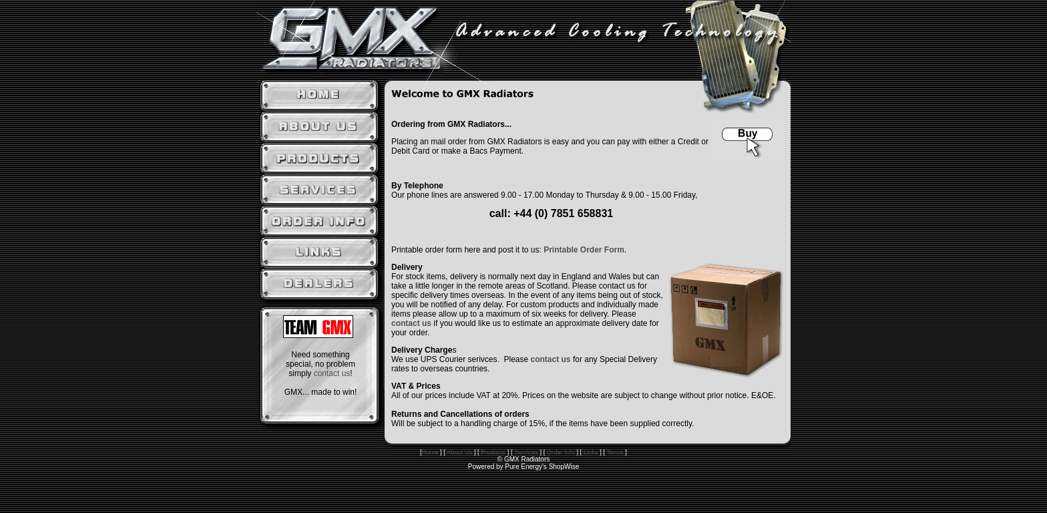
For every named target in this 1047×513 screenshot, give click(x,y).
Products (493, 452)
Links (591, 452)
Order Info (561, 452)
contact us (332, 373)
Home (430, 452)
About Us (458, 452)
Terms (614, 452)
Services (526, 452)
